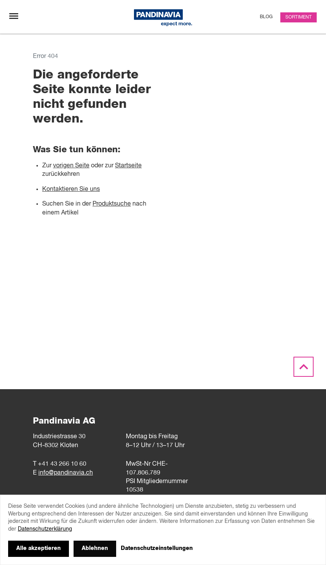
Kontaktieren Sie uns (71, 189)
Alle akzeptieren (38, 548)
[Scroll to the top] (303, 367)
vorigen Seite (71, 166)
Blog (266, 17)
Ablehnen (95, 548)
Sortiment (298, 17)
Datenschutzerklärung (45, 529)
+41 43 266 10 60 (62, 464)
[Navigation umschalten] (14, 16)
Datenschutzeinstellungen (157, 548)
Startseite (128, 166)
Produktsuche (112, 204)
